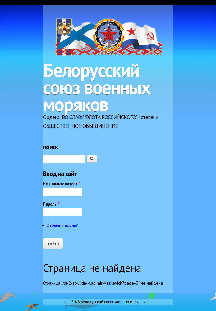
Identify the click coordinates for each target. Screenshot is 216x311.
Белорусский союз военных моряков (96, 87)
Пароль (51, 204)
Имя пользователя (61, 184)
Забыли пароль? (62, 225)
